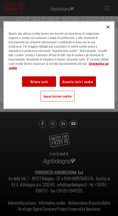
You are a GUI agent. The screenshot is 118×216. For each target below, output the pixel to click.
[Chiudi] (107, 27)
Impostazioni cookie (57, 96)
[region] (59, 65)
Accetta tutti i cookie (77, 81)
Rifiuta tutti (39, 81)
